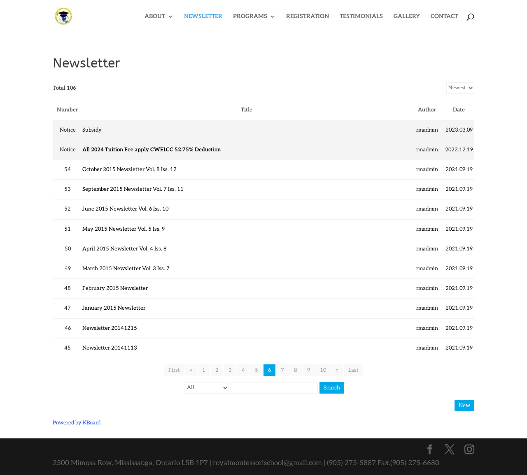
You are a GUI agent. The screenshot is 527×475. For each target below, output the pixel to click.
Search (332, 388)
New (464, 405)
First (174, 370)
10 (323, 370)
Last (353, 370)
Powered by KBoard (76, 422)
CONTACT (444, 17)
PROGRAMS (250, 17)
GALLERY (407, 17)
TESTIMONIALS (361, 17)
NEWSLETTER (203, 17)
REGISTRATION (307, 17)
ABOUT (155, 17)
